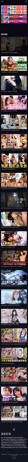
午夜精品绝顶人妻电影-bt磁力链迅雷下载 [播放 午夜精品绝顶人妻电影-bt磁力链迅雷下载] (10, 382)
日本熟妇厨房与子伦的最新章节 (16, 439)
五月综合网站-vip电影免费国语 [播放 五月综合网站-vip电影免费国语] (7, 363)
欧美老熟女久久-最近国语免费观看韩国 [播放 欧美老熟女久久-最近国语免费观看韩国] (9, 72)
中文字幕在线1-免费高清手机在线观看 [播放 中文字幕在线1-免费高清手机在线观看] (9, 91)
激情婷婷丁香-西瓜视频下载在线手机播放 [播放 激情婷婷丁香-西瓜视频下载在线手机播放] (10, 130)
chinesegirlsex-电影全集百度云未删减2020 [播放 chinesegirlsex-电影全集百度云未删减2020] (10, 305)
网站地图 (14, 458)
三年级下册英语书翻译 (20, 445)
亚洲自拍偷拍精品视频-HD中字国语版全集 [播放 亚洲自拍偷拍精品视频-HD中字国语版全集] (10, 324)
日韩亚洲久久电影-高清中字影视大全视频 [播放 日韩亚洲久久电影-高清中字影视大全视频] (10, 227)
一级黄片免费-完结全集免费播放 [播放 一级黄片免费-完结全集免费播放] (8, 169)
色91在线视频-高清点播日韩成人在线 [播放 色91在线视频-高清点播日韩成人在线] (9, 188)
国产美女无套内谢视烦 (6, 437)
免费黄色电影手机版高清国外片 (18, 441)
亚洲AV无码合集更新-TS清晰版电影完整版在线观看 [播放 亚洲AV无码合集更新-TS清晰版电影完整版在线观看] (12, 149)
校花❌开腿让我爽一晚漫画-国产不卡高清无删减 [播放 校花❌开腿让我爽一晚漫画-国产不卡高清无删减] (11, 266)
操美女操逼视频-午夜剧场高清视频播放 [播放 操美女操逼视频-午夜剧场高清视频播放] (9, 52)
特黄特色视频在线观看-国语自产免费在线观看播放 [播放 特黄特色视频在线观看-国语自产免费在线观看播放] (12, 208)
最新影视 (6, 433)
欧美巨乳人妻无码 (16, 437)
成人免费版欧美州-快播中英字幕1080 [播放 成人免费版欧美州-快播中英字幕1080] (9, 110)
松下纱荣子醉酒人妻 (10, 445)
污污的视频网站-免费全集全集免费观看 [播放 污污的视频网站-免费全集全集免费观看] (9, 402)
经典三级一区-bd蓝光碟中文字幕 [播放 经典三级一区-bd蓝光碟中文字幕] (8, 246)
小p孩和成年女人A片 (6, 442)
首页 (2, 1)
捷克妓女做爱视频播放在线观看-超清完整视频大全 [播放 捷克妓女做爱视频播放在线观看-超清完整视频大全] (12, 285)
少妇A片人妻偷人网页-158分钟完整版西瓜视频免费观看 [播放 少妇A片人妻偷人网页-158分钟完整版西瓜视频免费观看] (13, 344)
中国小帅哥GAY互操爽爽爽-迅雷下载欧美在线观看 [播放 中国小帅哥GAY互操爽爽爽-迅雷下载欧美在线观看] (12, 421)
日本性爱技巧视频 (15, 444)
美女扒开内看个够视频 (21, 447)
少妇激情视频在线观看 (17, 442)
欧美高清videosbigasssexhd (8, 447)
